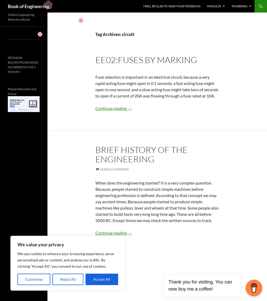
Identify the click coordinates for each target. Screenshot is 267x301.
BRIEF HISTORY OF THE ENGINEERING (141, 154)
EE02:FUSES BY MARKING (146, 59)
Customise (34, 279)
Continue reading (113, 108)
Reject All (68, 279)
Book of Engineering (28, 6)
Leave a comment (114, 169)
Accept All (101, 279)
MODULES (214, 6)
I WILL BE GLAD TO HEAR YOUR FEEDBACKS (172, 6)
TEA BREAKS (239, 6)
